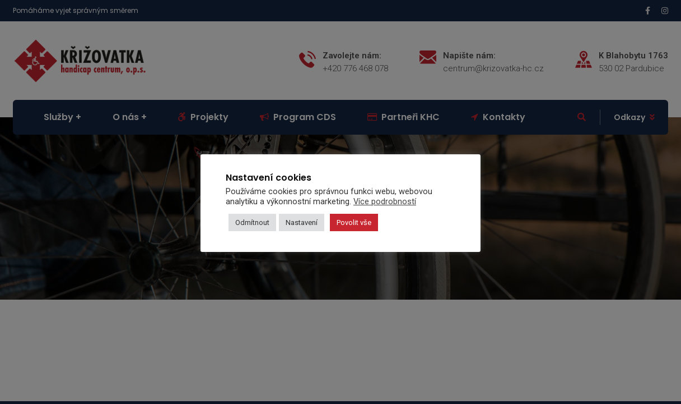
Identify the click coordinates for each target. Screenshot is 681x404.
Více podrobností (384, 201)
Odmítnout (252, 222)
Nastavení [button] (302, 222)
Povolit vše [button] (354, 222)
